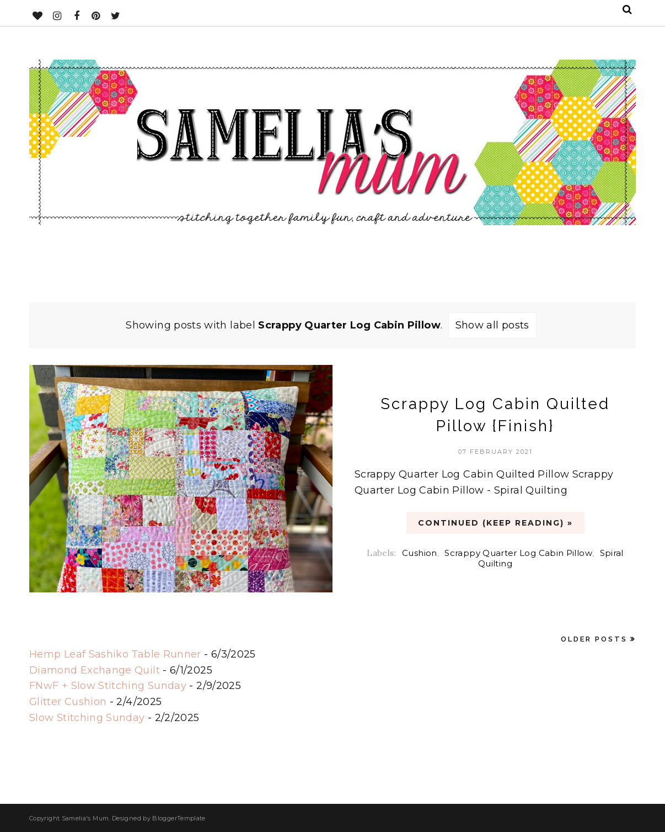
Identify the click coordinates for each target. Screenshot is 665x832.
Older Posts (594, 639)
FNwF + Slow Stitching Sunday (107, 686)
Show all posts (492, 325)
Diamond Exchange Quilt (94, 670)
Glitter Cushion (67, 702)
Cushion (419, 553)
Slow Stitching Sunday (87, 718)
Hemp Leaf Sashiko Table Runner (115, 654)
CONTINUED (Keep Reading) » (495, 523)
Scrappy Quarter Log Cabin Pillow (518, 553)
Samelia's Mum (85, 818)
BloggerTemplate (178, 818)
